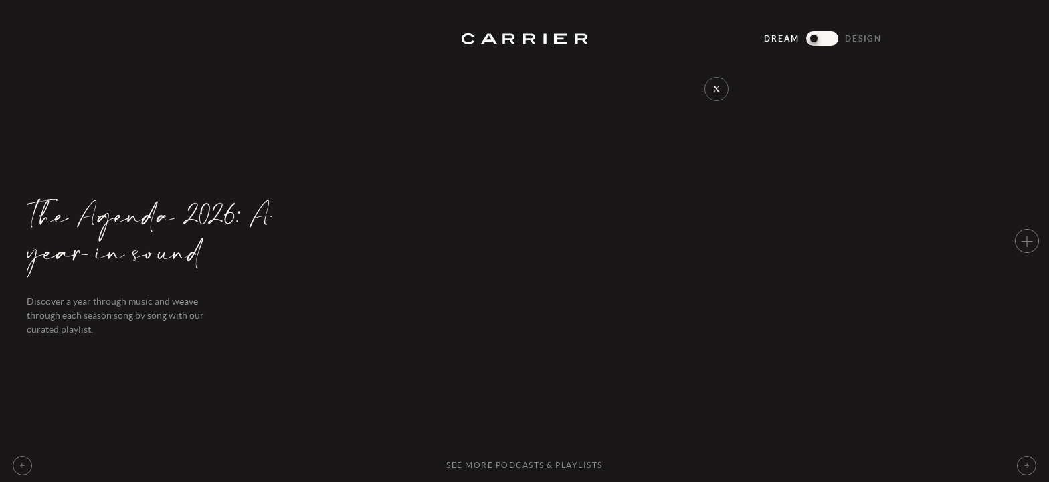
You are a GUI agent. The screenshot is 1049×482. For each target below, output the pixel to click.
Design (863, 38)
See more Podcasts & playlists (524, 465)
